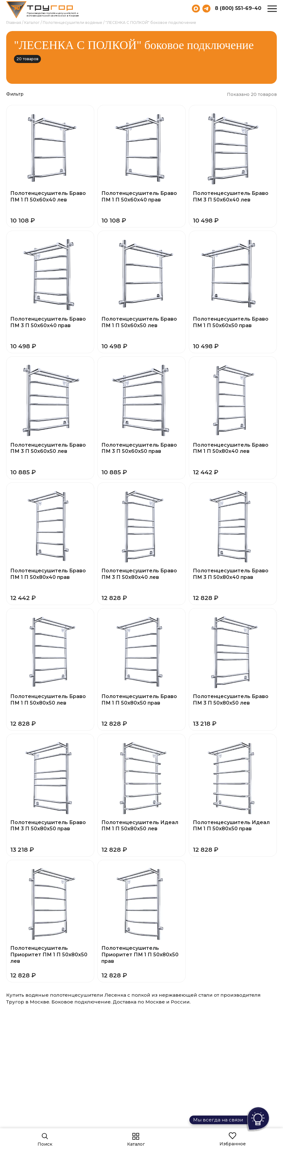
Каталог (32, 22)
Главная (13, 22)
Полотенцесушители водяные (72, 22)
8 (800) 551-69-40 (238, 8)
